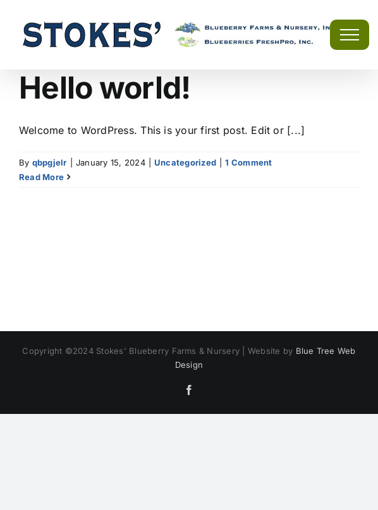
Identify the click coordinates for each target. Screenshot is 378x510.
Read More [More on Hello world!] (41, 177)
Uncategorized (185, 162)
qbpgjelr (49, 162)
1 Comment (248, 162)
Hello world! (104, 87)
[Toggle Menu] (349, 35)
